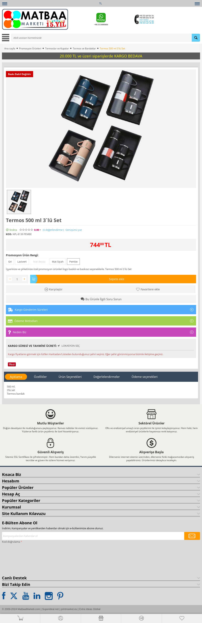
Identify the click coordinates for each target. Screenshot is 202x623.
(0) (53, 230)
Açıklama (16, 377)
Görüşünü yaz (73, 230)
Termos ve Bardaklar (84, 48)
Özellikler (40, 377)
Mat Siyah (58, 261)
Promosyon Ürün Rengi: (22, 255)
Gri (10, 261)
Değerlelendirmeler (107, 377)
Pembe (73, 261)
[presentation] (18, 558)
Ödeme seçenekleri (145, 377)
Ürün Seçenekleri (70, 377)
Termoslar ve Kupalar (57, 48)
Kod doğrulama (11, 541)
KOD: (9, 234)
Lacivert (22, 261)
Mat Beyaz (39, 261)
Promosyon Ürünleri (30, 48)
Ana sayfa (9, 48)
